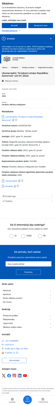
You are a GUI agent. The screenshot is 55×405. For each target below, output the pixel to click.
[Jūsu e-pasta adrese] (28, 263)
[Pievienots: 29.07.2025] (22, 180)
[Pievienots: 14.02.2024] (18, 186)
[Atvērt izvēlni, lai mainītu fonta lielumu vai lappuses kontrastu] (43, 401)
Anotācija (9, 186)
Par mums (7, 302)
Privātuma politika (10, 315)
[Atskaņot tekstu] (11, 80)
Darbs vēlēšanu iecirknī (12, 298)
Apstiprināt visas (40, 25)
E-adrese (9, 353)
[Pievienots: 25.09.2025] (16, 120)
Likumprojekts (11, 181)
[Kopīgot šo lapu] (27, 201)
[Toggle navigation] (27, 399)
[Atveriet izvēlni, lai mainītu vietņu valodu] (12, 401)
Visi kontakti (14, 360)
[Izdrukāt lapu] (27, 196)
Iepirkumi (7, 294)
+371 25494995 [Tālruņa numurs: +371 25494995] (11, 341)
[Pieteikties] (28, 272)
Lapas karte (8, 323)
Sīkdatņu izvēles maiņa (12, 327)
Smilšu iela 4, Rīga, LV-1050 (16, 348)
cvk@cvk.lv (9, 344)
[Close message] (51, 38)
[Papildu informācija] (17, 353)
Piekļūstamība (8, 319)
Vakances (7, 290)
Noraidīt (14, 25)
